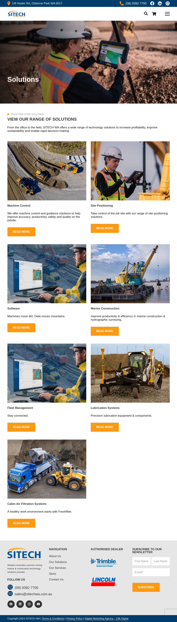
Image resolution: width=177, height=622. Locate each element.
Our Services (57, 568)
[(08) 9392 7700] (11, 588)
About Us (55, 556)
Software (13, 308)
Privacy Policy (75, 618)
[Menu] (167, 13)
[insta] (168, 3)
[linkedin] (160, 3)
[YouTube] (38, 604)
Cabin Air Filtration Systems (27, 504)
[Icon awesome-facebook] (152, 3)
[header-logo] (16, 14)
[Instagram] (29, 604)
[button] (146, 14)
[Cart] (154, 14)
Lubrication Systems (105, 408)
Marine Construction (105, 308)
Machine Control (18, 205)
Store (52, 573)
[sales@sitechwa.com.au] (11, 594)
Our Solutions (58, 562)
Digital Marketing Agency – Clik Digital (106, 618)
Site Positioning (102, 205)
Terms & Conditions (53, 618)
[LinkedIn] (20, 604)
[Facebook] (11, 604)
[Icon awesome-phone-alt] (122, 3)
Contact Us (56, 579)
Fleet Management (20, 408)
